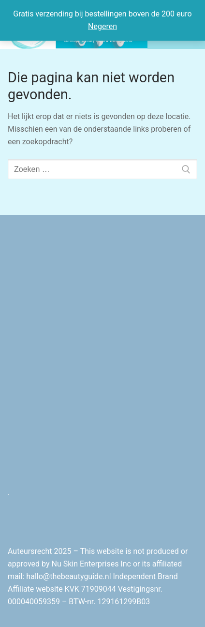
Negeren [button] (102, 26)
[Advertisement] (102, 368)
